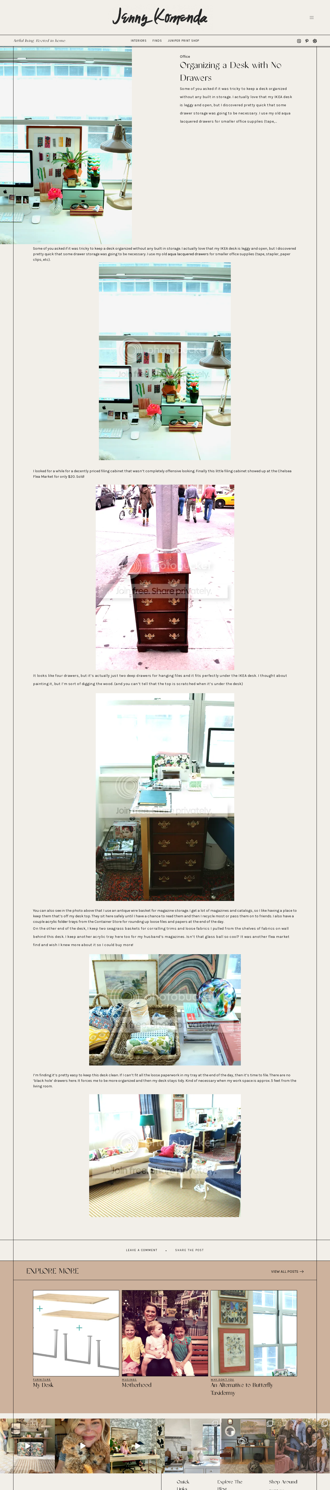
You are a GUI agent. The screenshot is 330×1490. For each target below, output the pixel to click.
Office (185, 56)
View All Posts (287, 1272)
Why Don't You (222, 1379)
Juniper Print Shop (183, 40)
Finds (157, 40)
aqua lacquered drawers (188, 254)
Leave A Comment (141, 1250)
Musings (129, 1379)
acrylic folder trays (61, 921)
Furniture (42, 1379)
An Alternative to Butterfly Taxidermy (242, 1389)
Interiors (139, 40)
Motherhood (136, 1385)
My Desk (43, 1385)
